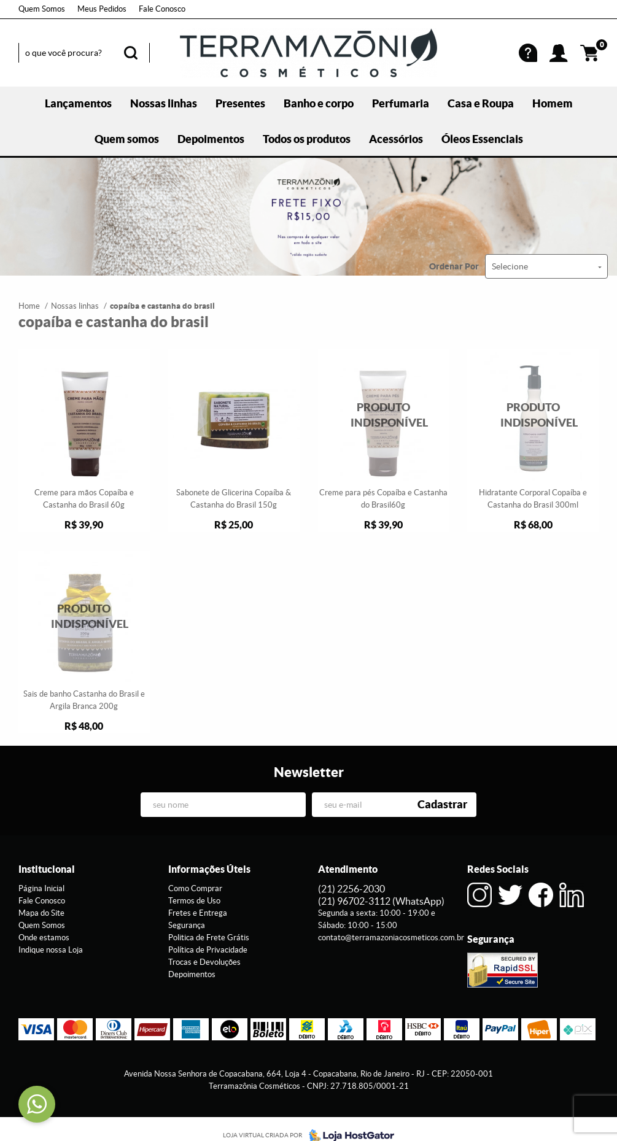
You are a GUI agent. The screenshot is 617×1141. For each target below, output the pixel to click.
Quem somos (127, 139)
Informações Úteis (209, 869)
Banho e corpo (319, 103)
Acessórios (396, 139)
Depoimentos (210, 139)
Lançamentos (78, 103)
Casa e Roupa (481, 103)
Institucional (46, 869)
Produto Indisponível (383, 415)
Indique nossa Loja (50, 949)
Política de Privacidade (207, 949)
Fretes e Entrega (197, 913)
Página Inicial (41, 888)
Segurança (186, 925)
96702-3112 (381, 901)
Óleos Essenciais (482, 139)
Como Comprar (195, 888)
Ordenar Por (454, 266)
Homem (552, 103)
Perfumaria (400, 103)
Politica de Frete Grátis (208, 937)
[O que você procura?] (131, 53)
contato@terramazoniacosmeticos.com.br (391, 937)
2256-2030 (351, 888)
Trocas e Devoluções (204, 962)
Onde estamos (43, 937)
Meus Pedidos (101, 9)
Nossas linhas (163, 103)
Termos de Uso (194, 900)
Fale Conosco (162, 9)
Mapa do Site (41, 913)
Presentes (240, 103)
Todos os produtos (307, 139)
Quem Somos (41, 9)
